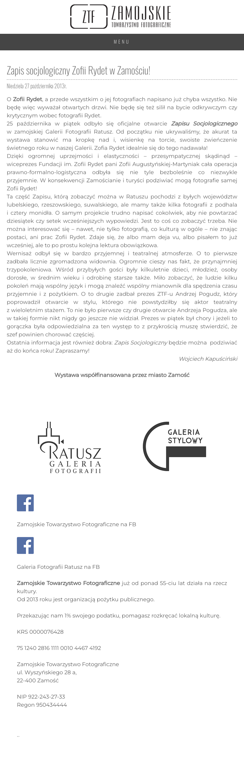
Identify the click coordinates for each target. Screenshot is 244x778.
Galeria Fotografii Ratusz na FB (58, 567)
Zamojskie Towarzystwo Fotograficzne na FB (76, 524)
